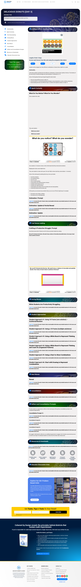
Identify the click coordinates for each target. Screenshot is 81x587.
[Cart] (75, 2)
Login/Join (30, 446)
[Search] (72, 2)
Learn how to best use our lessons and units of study (16, 22)
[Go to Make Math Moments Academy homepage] (7, 2)
